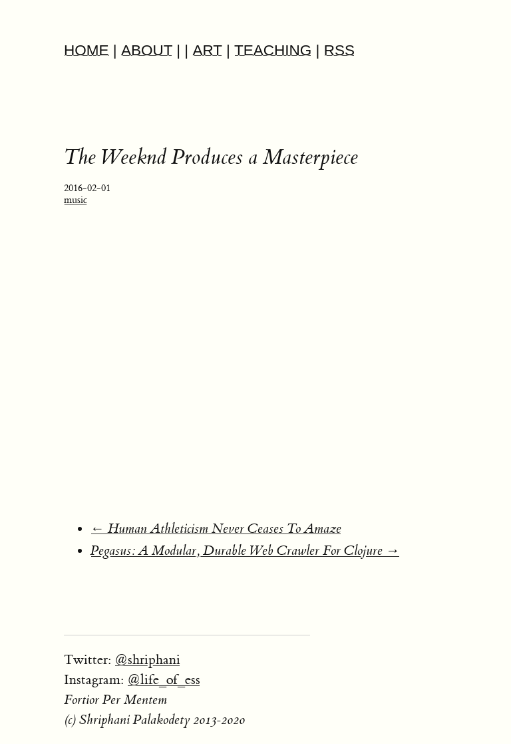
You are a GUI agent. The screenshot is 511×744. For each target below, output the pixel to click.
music (75, 200)
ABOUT (146, 50)
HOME (86, 50)
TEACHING (272, 50)
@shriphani (147, 659)
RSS (339, 50)
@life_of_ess (163, 679)
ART (207, 50)
